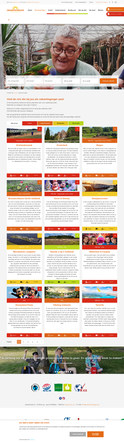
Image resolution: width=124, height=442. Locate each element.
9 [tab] (70, 371)
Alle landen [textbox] (30, 81)
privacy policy (32, 439)
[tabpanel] (62, 360)
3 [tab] (57, 371)
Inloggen (105, 2)
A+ (116, 2)
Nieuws (100, 10)
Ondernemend (60, 10)
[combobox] (15, 81)
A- (109, 2)
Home (30, 10)
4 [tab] (59, 371)
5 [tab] (62, 371)
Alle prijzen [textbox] (48, 81)
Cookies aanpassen (77, 434)
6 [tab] (64, 371)
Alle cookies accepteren (95, 434)
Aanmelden (99, 2)
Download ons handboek (116, 14)
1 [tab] (53, 371)
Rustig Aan (60, 123)
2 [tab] (55, 371)
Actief (50, 10)
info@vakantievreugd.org (32, 2)
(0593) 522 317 (16, 2)
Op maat (92, 10)
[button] (115, 9)
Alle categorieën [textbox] (13, 81)
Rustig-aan (72, 10)
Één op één (83, 10)
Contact (91, 2)
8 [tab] (68, 371)
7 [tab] (66, 371)
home (15, 93)
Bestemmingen (40, 10)
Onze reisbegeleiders (80, 2)
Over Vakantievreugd (66, 2)
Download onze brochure (116, 9)
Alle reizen (14, 123)
